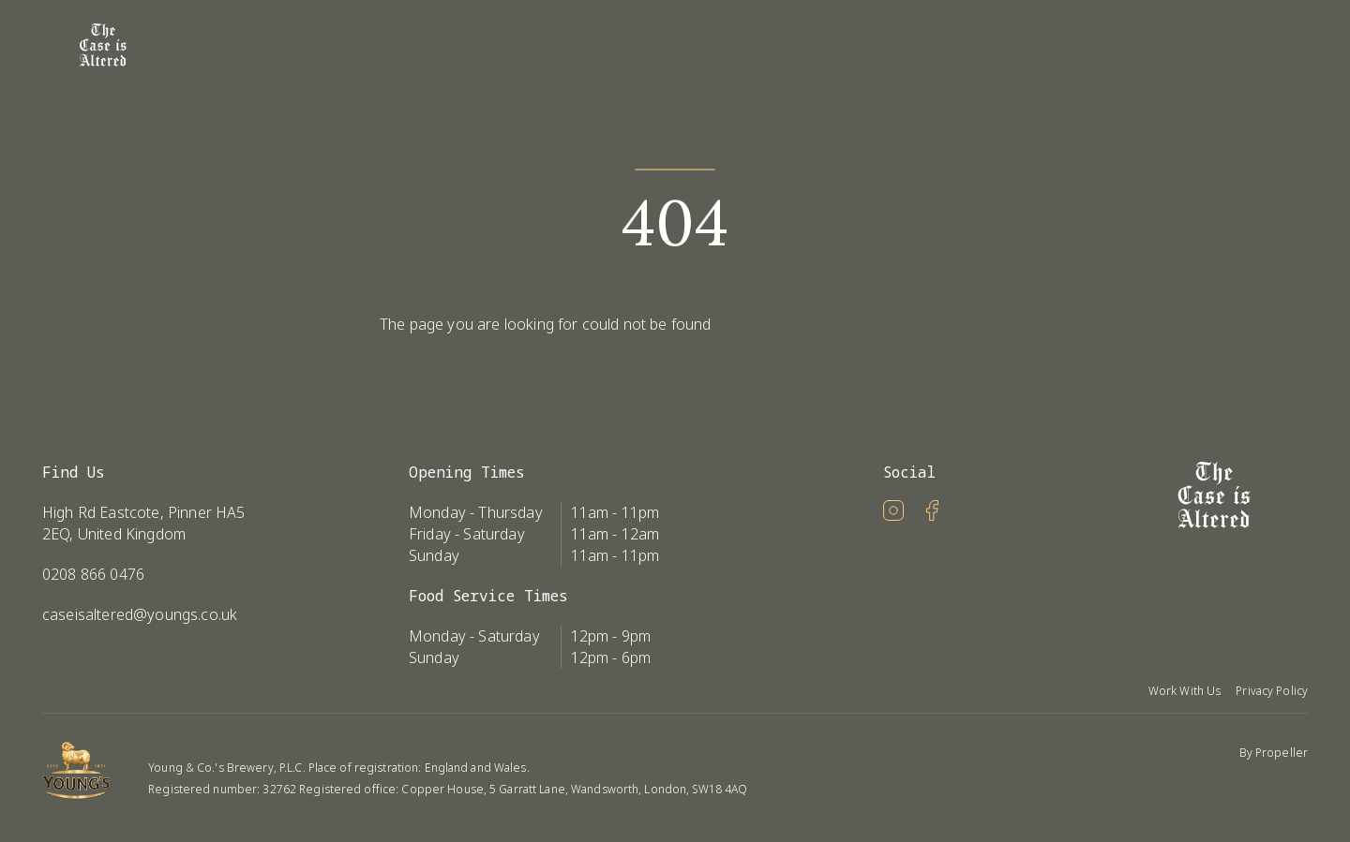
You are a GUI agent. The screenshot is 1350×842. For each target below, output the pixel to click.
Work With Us (1184, 691)
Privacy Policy (1272, 691)
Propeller (1281, 753)
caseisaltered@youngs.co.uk (139, 614)
